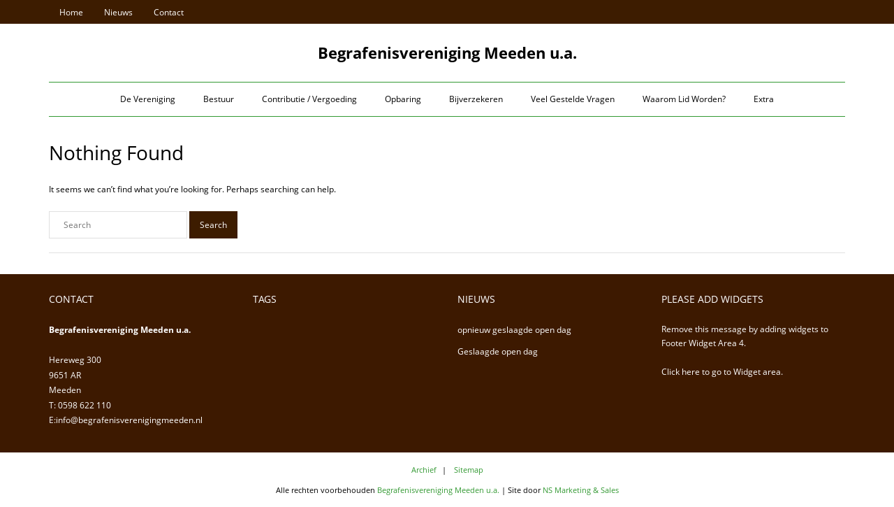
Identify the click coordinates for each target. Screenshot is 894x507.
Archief (424, 469)
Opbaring (403, 99)
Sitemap (468, 469)
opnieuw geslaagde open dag (514, 330)
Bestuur (218, 99)
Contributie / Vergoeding (309, 99)
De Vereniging (147, 99)
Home (71, 12)
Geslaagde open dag (497, 351)
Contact (169, 12)
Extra (764, 99)
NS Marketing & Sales (581, 490)
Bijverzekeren (476, 99)
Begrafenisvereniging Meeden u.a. (438, 490)
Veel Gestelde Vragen (573, 99)
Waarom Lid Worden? (684, 99)
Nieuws (118, 12)
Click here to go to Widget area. (722, 372)
